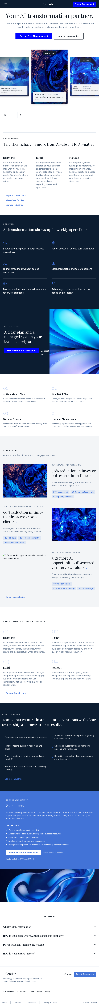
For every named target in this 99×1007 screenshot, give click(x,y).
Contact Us (46, 354)
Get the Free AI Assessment (34, 36)
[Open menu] (5, 4)
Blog (47, 991)
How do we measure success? (49, 955)
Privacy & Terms (50, 1002)
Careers (17, 1002)
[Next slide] (21, 115)
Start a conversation (68, 36)
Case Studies (36, 991)
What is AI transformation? (49, 929)
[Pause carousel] (5, 115)
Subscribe (32, 1002)
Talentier (49, 4)
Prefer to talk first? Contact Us (20, 861)
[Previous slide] (13, 115)
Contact (68, 974)
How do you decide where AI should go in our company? (49, 938)
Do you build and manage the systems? (49, 946)
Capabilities (8, 991)
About (4, 1002)
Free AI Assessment (84, 4)
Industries (22, 991)
